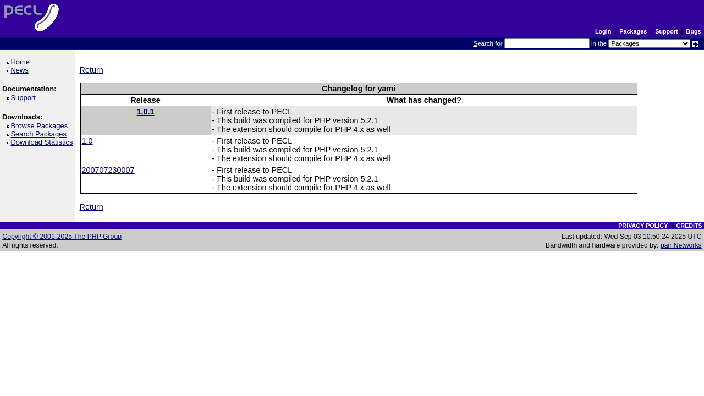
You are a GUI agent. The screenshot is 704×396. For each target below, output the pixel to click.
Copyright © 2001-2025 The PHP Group (62, 236)
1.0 (87, 140)
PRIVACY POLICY (643, 225)
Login (603, 31)
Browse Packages (41, 126)
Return (91, 69)
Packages (633, 31)
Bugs (693, 31)
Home (22, 62)
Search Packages (40, 134)
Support (666, 31)
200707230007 (108, 170)
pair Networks (681, 245)
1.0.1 (146, 111)
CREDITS (689, 225)
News (21, 70)
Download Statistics (43, 142)
